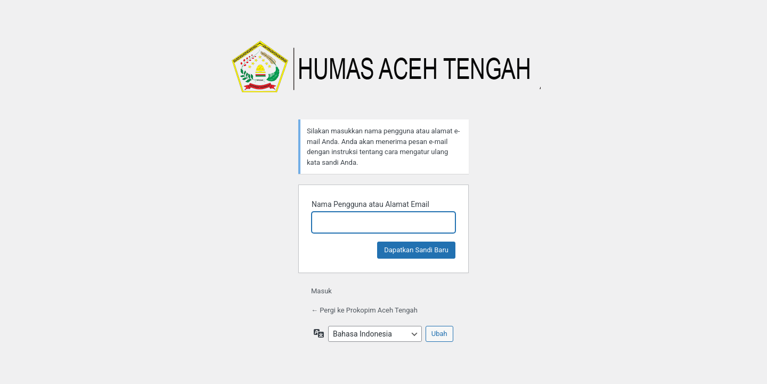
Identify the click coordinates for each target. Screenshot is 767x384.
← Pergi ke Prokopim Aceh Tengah (364, 310)
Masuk (321, 291)
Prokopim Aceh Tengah (383, 72)
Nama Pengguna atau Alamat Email (370, 204)
